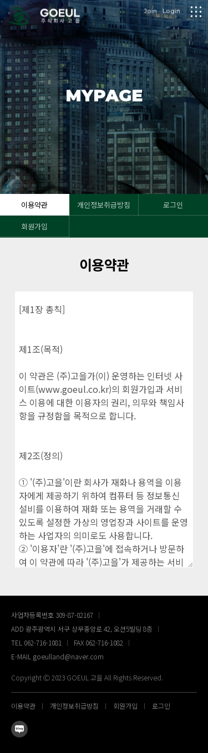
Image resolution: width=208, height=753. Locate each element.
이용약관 (34, 204)
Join (150, 10)
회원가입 (34, 226)
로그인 (173, 204)
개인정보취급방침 (103, 204)
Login (171, 10)
